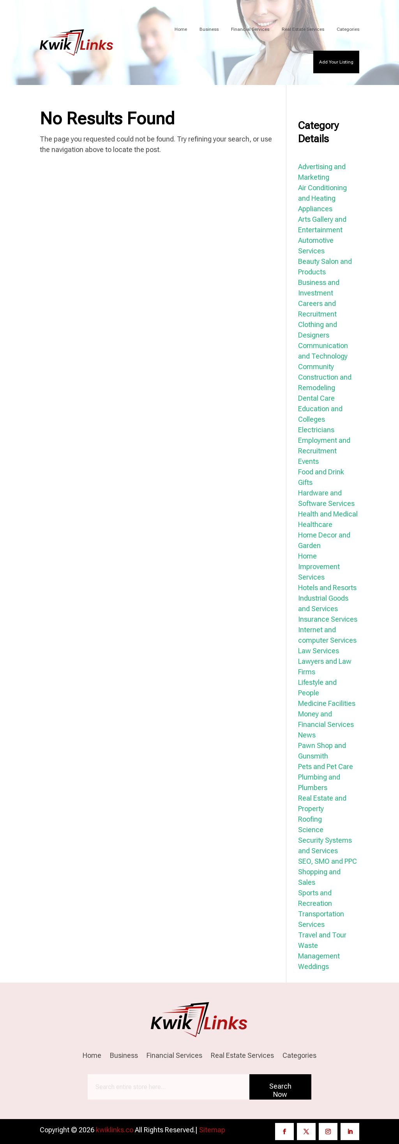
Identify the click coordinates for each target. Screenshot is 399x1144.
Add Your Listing (336, 62)
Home (181, 29)
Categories (348, 29)
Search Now (280, 1090)
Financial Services (250, 29)
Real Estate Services (303, 29)
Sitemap (212, 1130)
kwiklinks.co (114, 1130)
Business (209, 29)
